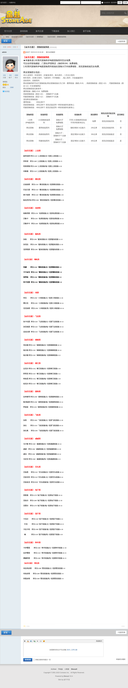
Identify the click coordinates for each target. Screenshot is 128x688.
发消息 (7, 91)
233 (4, 75)
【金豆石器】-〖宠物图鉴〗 (34, 37)
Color (28, 641)
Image (31, 641)
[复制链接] (53, 47)
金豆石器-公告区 (17, 37)
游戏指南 (24, 31)
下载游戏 (55, 31)
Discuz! (66, 676)
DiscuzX (74, 669)
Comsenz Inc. (64, 673)
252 (10, 75)
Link (34, 641)
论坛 (7, 37)
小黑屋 (67, 669)
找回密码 (114, 2)
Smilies (44, 641)
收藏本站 (12, 2)
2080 (16, 75)
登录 (68, 650)
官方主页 (8, 31)
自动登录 (106, 2)
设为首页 (4, 2)
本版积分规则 (120, 659)
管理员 (5, 82)
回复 (28, 626)
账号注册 (39, 31)
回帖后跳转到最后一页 (42, 660)
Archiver (53, 669)
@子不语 (67, 680)
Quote (37, 641)
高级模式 (99, 641)
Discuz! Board (2, 37)
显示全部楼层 (50, 52)
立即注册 (74, 650)
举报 (123, 626)
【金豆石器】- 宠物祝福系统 (56, 37)
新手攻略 (87, 31)
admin (4, 52)
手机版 (60, 669)
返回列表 (122, 41)
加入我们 (71, 31)
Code (40, 641)
